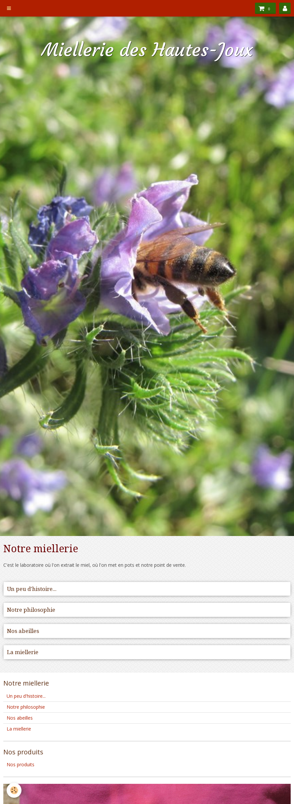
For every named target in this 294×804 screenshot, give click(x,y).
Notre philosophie (31, 609)
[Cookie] (14, 790)
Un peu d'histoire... (32, 589)
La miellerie (22, 652)
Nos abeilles (23, 631)
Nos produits (20, 764)
